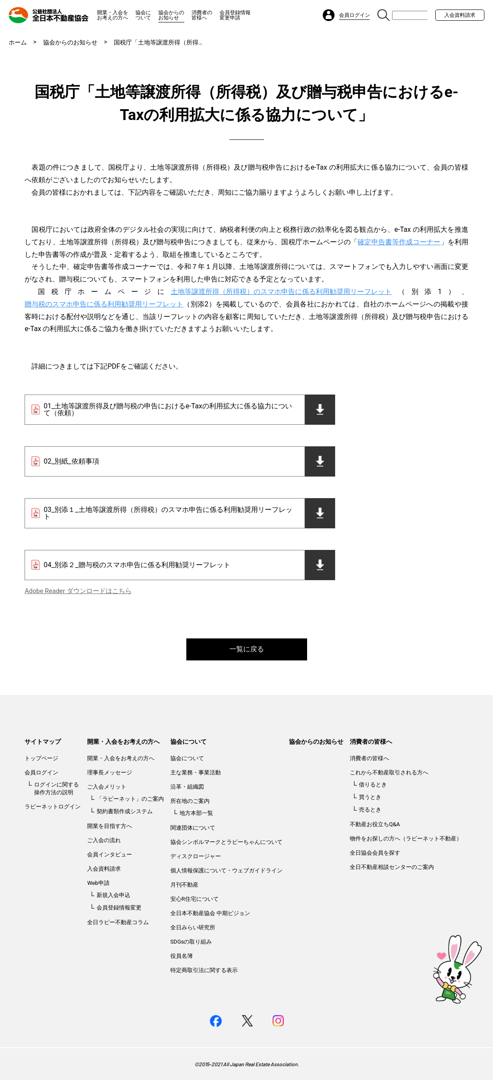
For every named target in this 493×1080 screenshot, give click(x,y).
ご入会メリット (106, 786)
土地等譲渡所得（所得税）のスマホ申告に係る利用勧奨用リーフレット (281, 291)
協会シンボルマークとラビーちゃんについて (226, 842)
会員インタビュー (109, 854)
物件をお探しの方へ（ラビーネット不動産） (406, 838)
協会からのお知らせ (171, 15)
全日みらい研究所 (192, 927)
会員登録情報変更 (119, 907)
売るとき (370, 809)
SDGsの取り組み (191, 941)
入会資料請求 (459, 15)
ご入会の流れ (104, 840)
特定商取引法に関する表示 (204, 970)
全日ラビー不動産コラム (118, 922)
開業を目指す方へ (109, 826)
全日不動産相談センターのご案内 (392, 867)
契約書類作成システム (125, 811)
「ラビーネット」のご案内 (130, 799)
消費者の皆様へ (202, 15)
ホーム (18, 42)
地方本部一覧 (196, 813)
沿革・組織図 (187, 786)
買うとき (370, 797)
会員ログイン (41, 772)
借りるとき (373, 784)
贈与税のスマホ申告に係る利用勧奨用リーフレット (104, 304)
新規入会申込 (113, 895)
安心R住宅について (194, 899)
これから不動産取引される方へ (389, 772)
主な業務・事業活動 (195, 772)
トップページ (41, 758)
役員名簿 (181, 956)
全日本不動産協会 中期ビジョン (210, 913)
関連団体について (192, 827)
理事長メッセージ (109, 772)
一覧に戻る (246, 649)
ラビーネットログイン (53, 806)
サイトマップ (43, 741)
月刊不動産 (184, 884)
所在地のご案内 (190, 801)
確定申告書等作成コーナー (399, 242)
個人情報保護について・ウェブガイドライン (226, 870)
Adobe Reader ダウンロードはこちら (78, 591)
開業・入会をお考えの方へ (112, 15)
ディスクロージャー (195, 856)
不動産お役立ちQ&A (375, 824)
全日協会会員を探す (375, 852)
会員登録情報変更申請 (235, 15)
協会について (143, 15)
